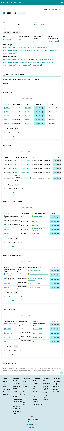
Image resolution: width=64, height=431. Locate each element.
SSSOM (35, 391)
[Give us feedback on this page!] (61, 372)
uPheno (25, 386)
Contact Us (6, 389)
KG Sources (16, 414)
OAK (34, 394)
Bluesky (56, 392)
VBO (24, 397)
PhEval (35, 386)
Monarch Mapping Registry (45, 388)
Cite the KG (16, 408)
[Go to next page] (18, 132)
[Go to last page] (21, 132)
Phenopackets (37, 404)
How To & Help (17, 399)
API (15, 389)
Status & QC (17, 396)
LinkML (35, 389)
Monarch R (17, 394)
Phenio (25, 392)
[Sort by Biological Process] (40, 267)
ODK (34, 396)
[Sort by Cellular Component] (46, 213)
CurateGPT (36, 402)
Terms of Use (17, 406)
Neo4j (15, 391)
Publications (7, 392)
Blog (55, 384)
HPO (24, 389)
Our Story (6, 381)
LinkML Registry (45, 398)
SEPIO (24, 402)
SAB (4, 386)
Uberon (25, 384)
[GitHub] (33, 424)
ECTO (24, 405)
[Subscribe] (28, 424)
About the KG (17, 411)
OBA (24, 394)
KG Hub (45, 392)
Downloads (16, 386)
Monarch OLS (47, 383)
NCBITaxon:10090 (38, 25)
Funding (5, 394)
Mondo (25, 381)
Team (5, 384)
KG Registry (46, 395)
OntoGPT (35, 399)
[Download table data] (13, 136)
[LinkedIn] (35, 424)
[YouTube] (30, 427)
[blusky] (33, 427)
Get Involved (56, 381)
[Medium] (30, 424)
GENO (24, 399)
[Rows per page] (16, 128)
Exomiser (35, 383)
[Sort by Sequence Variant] (16, 321)
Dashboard (16, 383)
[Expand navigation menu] (62, 2)
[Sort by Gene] (8, 104)
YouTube (56, 389)
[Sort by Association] (21, 104)
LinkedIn (56, 386)
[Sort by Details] (42, 104)
